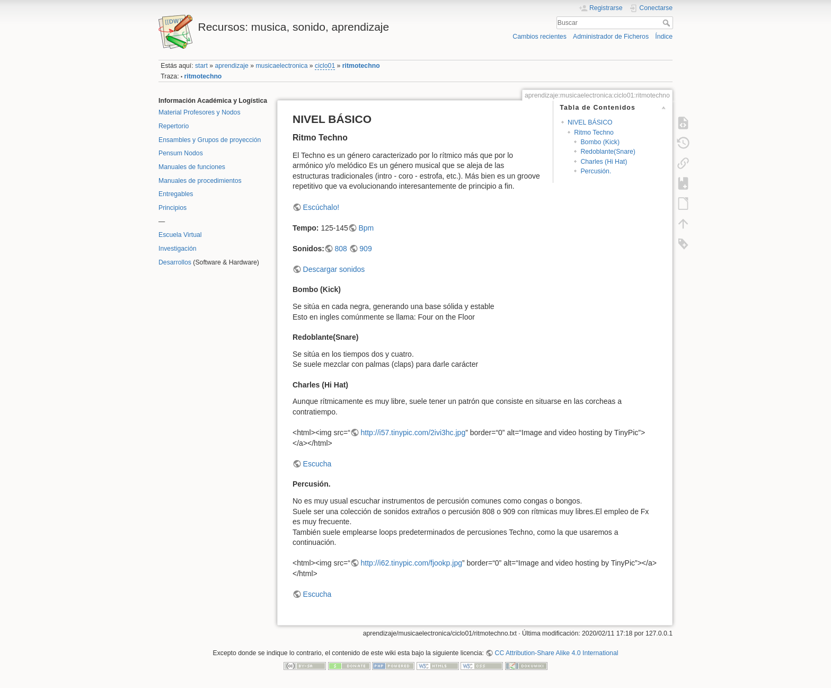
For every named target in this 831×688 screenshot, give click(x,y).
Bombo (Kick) (600, 142)
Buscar (667, 23)
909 (365, 248)
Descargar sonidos (334, 269)
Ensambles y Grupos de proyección (209, 140)
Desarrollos (174, 262)
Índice (664, 36)
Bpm (366, 228)
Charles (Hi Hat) (603, 161)
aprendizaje (231, 65)
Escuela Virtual (180, 235)
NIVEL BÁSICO (590, 122)
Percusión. (595, 171)
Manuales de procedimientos (200, 180)
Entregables (175, 194)
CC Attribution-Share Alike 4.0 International (556, 653)
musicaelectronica (281, 65)
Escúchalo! (321, 207)
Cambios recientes (539, 36)
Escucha (317, 464)
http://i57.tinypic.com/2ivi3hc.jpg (413, 432)
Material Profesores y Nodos (199, 112)
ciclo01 (325, 65)
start (201, 65)
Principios (172, 207)
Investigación (177, 248)
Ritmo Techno (594, 132)
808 (340, 248)
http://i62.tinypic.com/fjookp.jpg (411, 563)
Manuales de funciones (191, 167)
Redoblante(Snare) (607, 151)
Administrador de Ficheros (611, 36)
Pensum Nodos (180, 153)
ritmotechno (361, 65)
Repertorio (173, 126)
